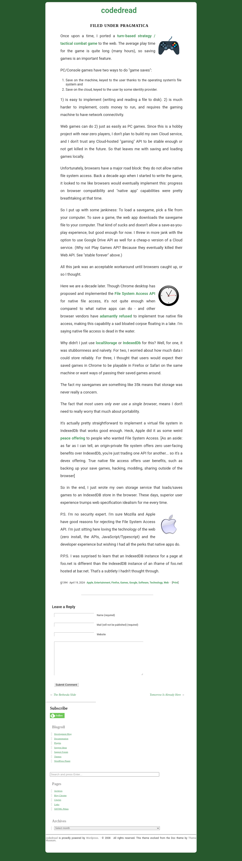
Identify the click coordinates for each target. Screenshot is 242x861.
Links (56, 810)
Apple (90, 582)
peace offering (72, 438)
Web (166, 582)
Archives (58, 797)
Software (143, 582)
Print (175, 582)
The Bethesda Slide (65, 701)
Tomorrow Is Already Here (165, 701)
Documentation (61, 745)
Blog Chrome (60, 801)
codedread (119, 10)
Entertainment (102, 582)
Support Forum (61, 758)
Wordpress (92, 844)
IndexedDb (132, 343)
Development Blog (62, 740)
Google (133, 582)
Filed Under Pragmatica (119, 25)
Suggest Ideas (60, 754)
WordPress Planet (62, 767)
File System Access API (135, 293)
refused (125, 316)
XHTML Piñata (61, 815)
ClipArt (57, 806)
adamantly (109, 316)
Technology (156, 582)
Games (124, 582)
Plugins (57, 749)
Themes (57, 763)
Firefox (115, 582)
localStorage (106, 343)
